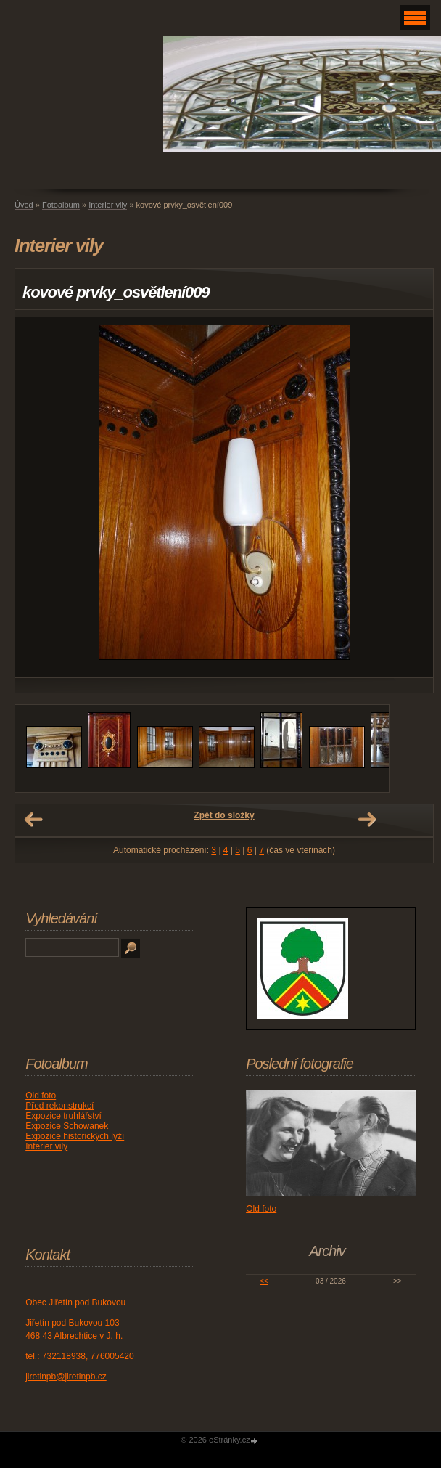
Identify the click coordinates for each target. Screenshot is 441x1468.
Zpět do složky (224, 815)
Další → (367, 820)
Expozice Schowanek (66, 1126)
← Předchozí (33, 820)
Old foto (40, 1095)
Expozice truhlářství (63, 1116)
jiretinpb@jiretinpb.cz (66, 1376)
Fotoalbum (61, 204)
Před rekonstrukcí (59, 1106)
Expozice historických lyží (74, 1136)
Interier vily (107, 204)
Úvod (24, 204)
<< (264, 1281)
